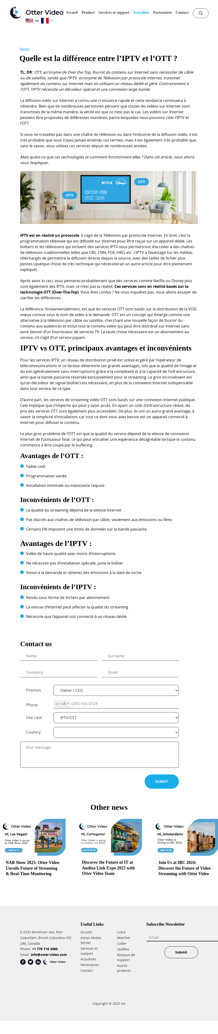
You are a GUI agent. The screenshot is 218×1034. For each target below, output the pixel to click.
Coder (122, 943)
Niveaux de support (126, 957)
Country (33, 732)
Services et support (114, 12)
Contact (182, 12)
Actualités (141, 12)
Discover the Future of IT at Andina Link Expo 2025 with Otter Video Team (108, 868)
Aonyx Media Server (91, 940)
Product (88, 12)
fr (47, 21)
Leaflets (123, 949)
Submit (181, 952)
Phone (32, 704)
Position (33, 690)
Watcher (123, 937)
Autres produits (124, 968)
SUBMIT (161, 781)
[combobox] (62, 704)
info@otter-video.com (49, 954)
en (32, 21)
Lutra (121, 932)
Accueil (72, 12)
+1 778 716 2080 (45, 949)
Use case (34, 717)
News (24, 49)
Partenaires (162, 12)
